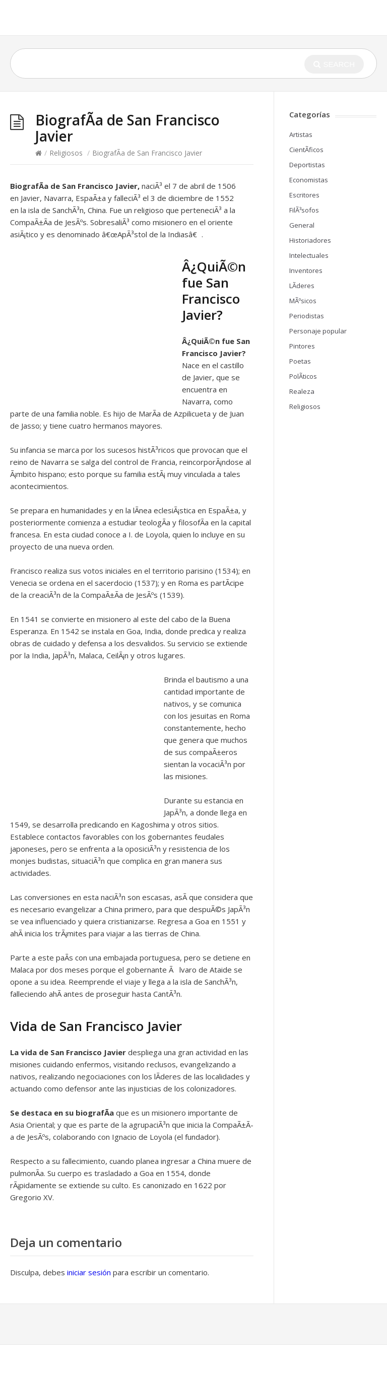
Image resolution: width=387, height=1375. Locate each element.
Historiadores (310, 240)
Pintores (302, 346)
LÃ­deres (301, 285)
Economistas (308, 179)
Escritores (304, 194)
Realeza (301, 391)
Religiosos (66, 153)
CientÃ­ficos (306, 149)
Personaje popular (318, 330)
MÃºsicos (302, 300)
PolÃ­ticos (303, 376)
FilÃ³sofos (304, 210)
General (301, 225)
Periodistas (306, 315)
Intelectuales (309, 255)
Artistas (300, 134)
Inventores (305, 270)
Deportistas (307, 164)
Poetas (300, 361)
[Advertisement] (94, 325)
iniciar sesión (89, 1272)
